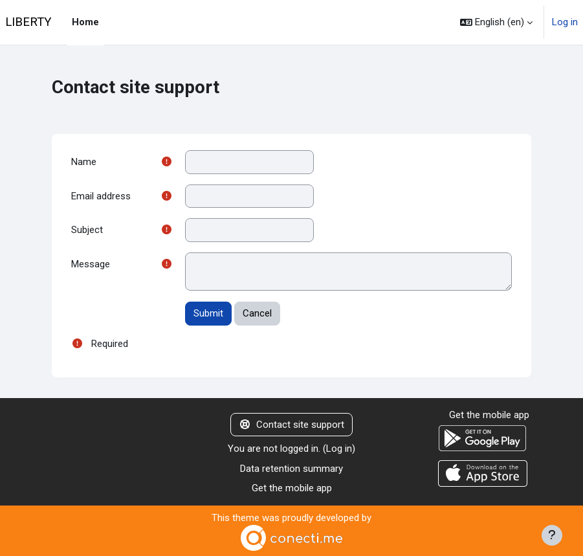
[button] (496, 22)
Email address (101, 196)
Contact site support (291, 424)
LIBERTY (28, 22)
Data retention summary (291, 468)
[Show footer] (552, 535)
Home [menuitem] (85, 22)
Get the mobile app (292, 488)
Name (83, 162)
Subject (87, 230)
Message (90, 264)
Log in (565, 22)
